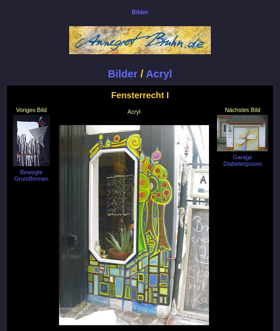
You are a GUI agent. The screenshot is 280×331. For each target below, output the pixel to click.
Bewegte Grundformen (31, 172)
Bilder (123, 74)
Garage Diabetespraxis (242, 157)
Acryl (159, 74)
